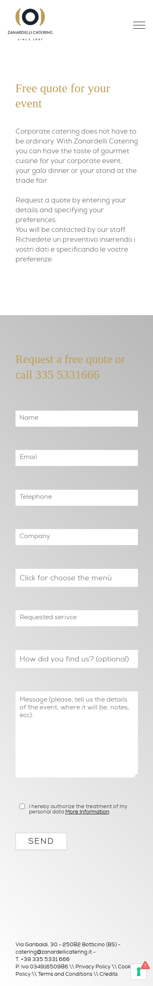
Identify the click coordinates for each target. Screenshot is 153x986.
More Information (87, 811)
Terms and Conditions (65, 973)
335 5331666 (67, 374)
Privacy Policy (93, 966)
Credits (109, 973)
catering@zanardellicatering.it (54, 951)
